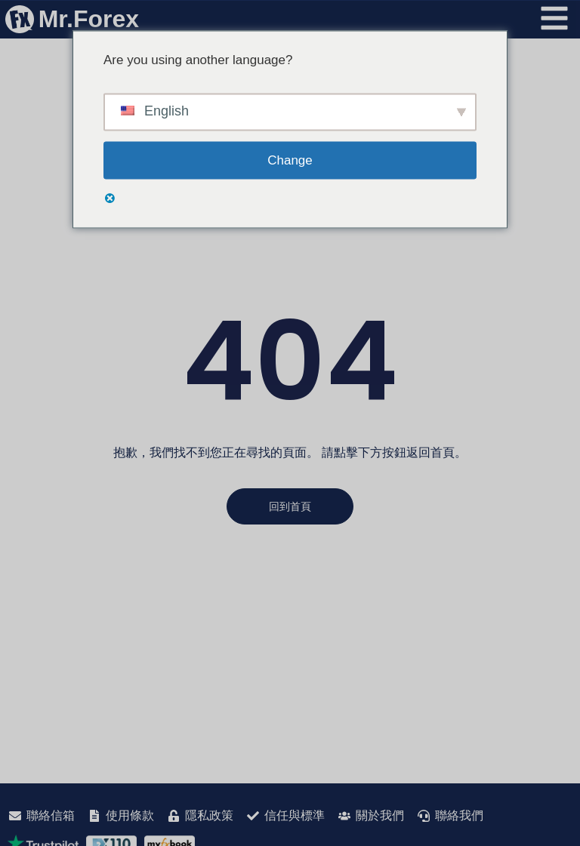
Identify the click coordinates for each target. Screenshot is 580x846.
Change (290, 160)
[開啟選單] (554, 18)
